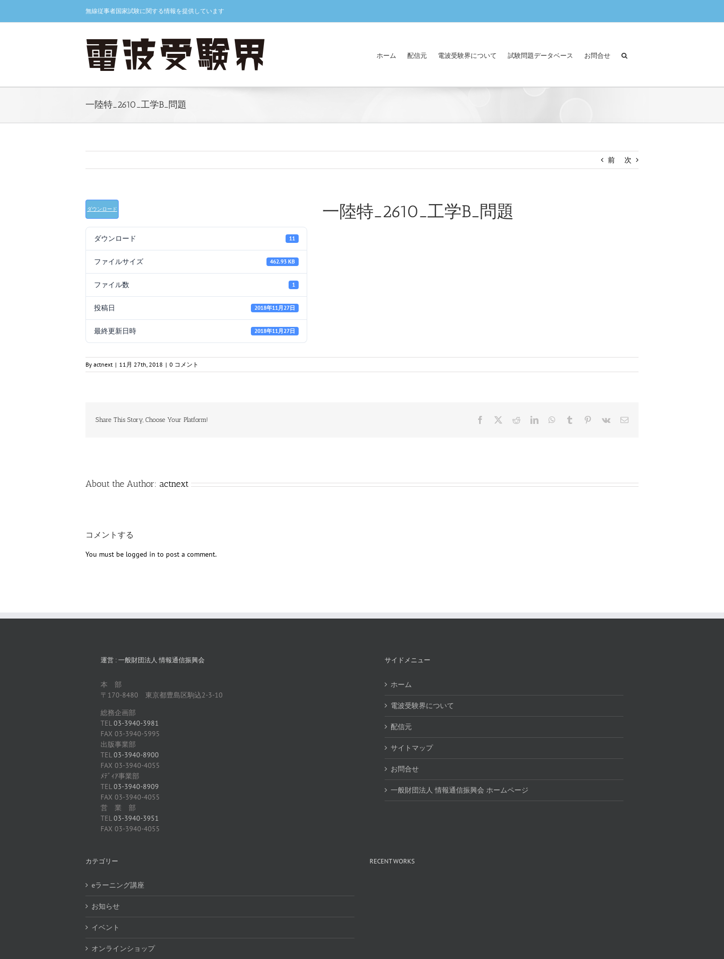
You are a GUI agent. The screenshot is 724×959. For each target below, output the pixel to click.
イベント (106, 927)
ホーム (401, 684)
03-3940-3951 (136, 818)
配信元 (401, 726)
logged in (140, 554)
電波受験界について (422, 705)
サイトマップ (412, 747)
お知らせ (106, 906)
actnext (103, 364)
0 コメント (184, 364)
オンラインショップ (123, 948)
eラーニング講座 (118, 885)
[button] (624, 54)
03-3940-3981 (136, 723)
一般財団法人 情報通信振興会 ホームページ (459, 790)
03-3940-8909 (136, 786)
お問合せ (405, 768)
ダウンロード (102, 209)
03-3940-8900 (136, 754)
